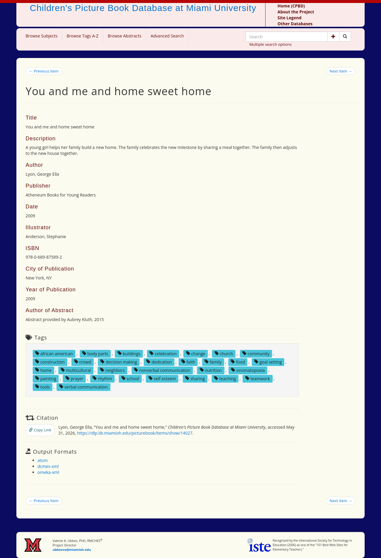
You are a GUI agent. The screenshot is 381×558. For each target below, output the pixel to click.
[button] (333, 37)
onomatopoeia (248, 370)
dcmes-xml (48, 466)
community (255, 353)
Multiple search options (270, 44)
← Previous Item (44, 71)
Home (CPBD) (291, 6)
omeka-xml (48, 472)
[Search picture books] (345, 37)
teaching (225, 378)
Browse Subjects (41, 36)
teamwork (257, 378)
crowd (82, 361)
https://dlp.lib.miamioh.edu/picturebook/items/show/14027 (135, 433)
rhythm (102, 378)
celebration (163, 353)
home (43, 370)
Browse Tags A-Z (83, 36)
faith (188, 361)
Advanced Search (167, 36)
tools (42, 386)
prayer (74, 378)
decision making (118, 361)
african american (54, 353)
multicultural (76, 370)
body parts (95, 353)
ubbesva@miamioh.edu (72, 549)
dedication (159, 361)
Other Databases (295, 23)
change (195, 353)
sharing (195, 378)
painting (45, 378)
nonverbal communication (162, 370)
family (212, 361)
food (238, 361)
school (130, 378)
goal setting (268, 361)
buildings (129, 353)
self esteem (162, 378)
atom (43, 460)
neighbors (112, 370)
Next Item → (341, 71)
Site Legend (289, 18)
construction (50, 361)
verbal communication (83, 386)
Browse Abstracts (124, 36)
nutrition (211, 370)
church (224, 353)
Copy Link (40, 430)
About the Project (295, 12)
